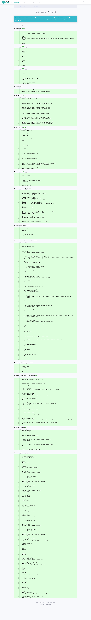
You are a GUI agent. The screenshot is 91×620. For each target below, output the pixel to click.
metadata (17, 461)
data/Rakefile (18, 174)
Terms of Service (43, 615)
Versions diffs (32, 7)
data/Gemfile (18, 87)
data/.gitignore (18, 46)
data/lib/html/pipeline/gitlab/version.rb (23, 369)
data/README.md (19, 129)
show (75, 25)
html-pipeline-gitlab (24, 7)
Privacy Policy (49, 615)
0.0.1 (37, 7)
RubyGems (17, 7)
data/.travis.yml (19, 68)
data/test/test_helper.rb (20, 436)
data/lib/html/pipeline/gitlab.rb (21, 229)
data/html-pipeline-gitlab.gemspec (22, 191)
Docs (54, 615)
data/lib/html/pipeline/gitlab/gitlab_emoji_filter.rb (25, 245)
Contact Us (36, 615)
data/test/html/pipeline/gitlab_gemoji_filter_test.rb (25, 382)
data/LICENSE (18, 96)
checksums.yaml (19, 28)
